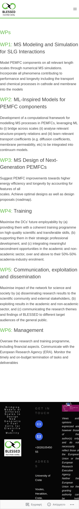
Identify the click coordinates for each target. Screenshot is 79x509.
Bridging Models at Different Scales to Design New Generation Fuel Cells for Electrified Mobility (12, 420)
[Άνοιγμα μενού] (75, 9)
